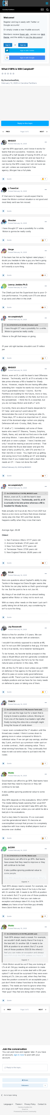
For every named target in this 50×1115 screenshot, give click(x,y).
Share (25, 1080)
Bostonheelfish (11, 80)
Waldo (29, 856)
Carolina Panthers (28, 83)
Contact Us (42, 1104)
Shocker (30, 325)
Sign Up (23, 45)
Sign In (7, 45)
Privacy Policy (30, 1104)
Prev (8, 131)
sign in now (19, 1055)
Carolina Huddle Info (25, 1107)
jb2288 (30, 934)
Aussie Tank (33, 709)
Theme (18, 1104)
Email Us (25, 1109)
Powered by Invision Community (25, 1111)
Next (42, 131)
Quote (9, 179)
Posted (17, 144)
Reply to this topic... (13, 1067)
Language (8, 1104)
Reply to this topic (25, 123)
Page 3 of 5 (24, 131)
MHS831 (30, 493)
